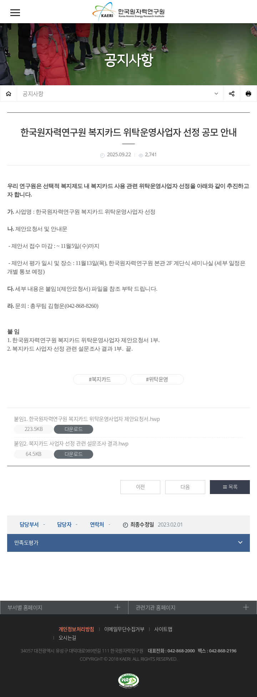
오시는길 (67, 636)
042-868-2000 (181, 650)
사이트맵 (163, 628)
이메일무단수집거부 (124, 628)
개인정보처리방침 (76, 628)
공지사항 (32, 93)
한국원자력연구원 (128, 12)
